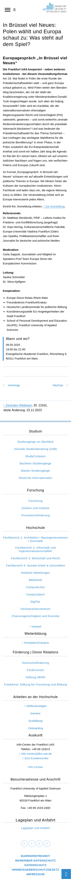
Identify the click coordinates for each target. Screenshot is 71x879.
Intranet (36, 626)
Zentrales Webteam (18, 405)
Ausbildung (35, 720)
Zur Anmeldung (55, 206)
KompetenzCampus (36, 642)
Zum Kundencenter (36, 758)
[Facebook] (24, 843)
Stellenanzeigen (36, 706)
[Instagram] (39, 843)
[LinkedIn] (32, 843)
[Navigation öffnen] (7, 9)
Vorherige (11, 385)
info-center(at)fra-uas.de (36, 753)
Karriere (35, 713)
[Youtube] (47, 843)
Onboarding (35, 728)
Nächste (60, 385)
